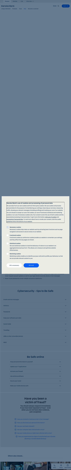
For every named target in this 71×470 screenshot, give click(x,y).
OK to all (31, 265)
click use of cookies (50, 217)
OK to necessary (14, 265)
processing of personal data (15, 219)
